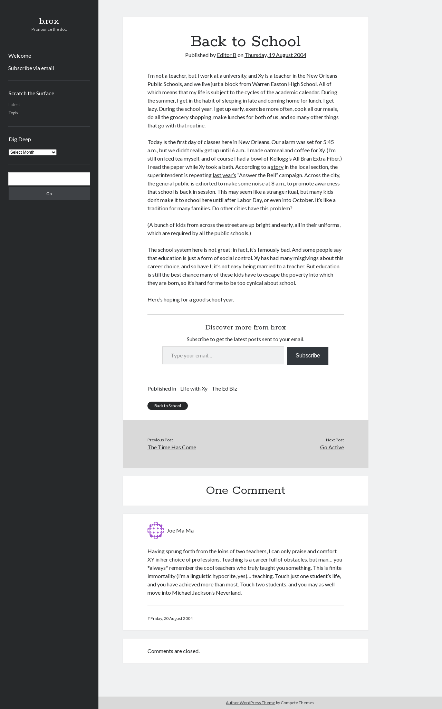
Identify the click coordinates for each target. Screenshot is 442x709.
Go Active (332, 447)
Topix (13, 112)
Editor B (227, 54)
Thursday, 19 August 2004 (275, 54)
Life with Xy (194, 388)
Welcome (19, 55)
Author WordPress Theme (250, 702)
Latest (14, 104)
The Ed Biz (224, 388)
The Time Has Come (171, 447)
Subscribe (308, 355)
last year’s (224, 175)
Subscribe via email (31, 68)
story (277, 166)
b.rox (49, 21)
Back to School (167, 405)
